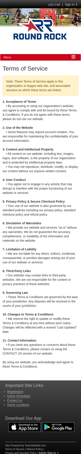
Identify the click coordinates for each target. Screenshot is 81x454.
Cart (54, 4)
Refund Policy (35, 449)
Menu (7, 57)
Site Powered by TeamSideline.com (25, 445)
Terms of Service (14, 449)
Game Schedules (18, 396)
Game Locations (18, 404)
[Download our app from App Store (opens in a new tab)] (24, 427)
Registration (15, 391)
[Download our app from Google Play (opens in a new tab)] (58, 427)
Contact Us (14, 400)
